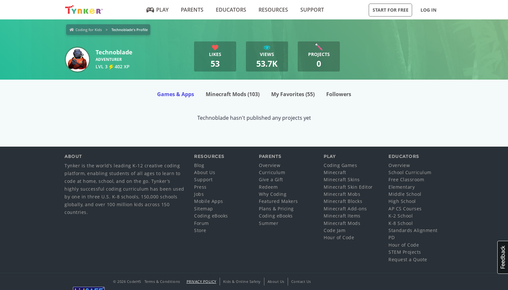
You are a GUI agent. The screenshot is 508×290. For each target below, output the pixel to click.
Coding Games (340, 165)
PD (391, 237)
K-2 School (400, 216)
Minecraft (335, 172)
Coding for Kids (88, 29)
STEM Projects (404, 252)
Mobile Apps (208, 201)
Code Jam (334, 230)
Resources (273, 9)
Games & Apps (175, 94)
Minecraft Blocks (343, 201)
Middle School (404, 194)
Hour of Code (339, 237)
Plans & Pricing (276, 209)
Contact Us (301, 281)
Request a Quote (407, 259)
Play (157, 10)
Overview (269, 165)
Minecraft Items (342, 216)
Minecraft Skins (342, 179)
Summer (268, 223)
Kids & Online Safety (242, 281)
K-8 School (400, 223)
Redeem (268, 187)
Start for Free (391, 10)
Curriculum (272, 172)
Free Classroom (406, 179)
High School (402, 201)
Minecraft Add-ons (345, 209)
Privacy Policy (201, 281)
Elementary (401, 187)
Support (312, 9)
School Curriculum (410, 172)
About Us (204, 172)
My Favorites (293, 94)
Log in (428, 10)
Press (200, 187)
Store (200, 230)
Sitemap (203, 209)
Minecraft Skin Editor (348, 187)
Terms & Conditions (162, 281)
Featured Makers (278, 201)
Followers (338, 94)
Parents (192, 9)
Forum (201, 223)
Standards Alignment (413, 230)
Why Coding (272, 194)
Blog (199, 165)
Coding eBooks (211, 216)
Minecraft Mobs (342, 194)
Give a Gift (271, 179)
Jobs (199, 194)
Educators (231, 9)
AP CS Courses (405, 209)
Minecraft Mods (233, 94)
